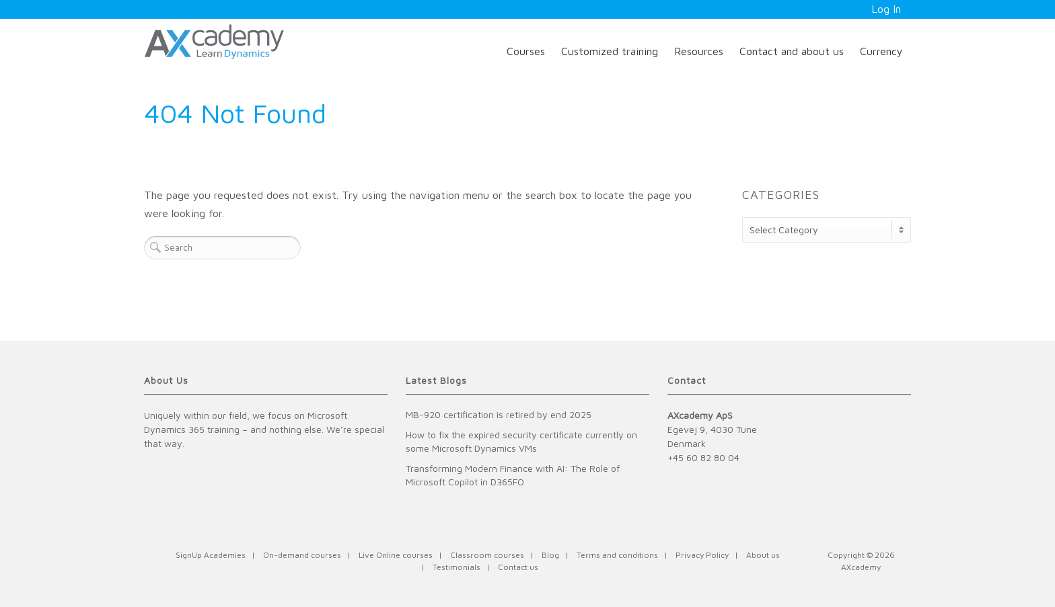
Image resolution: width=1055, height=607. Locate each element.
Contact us (518, 567)
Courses (526, 51)
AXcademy (861, 567)
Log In (886, 9)
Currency (881, 51)
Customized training (609, 51)
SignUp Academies (211, 555)
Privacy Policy (702, 555)
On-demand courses (302, 555)
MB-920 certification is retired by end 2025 (498, 414)
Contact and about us (791, 51)
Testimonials (456, 567)
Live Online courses (396, 555)
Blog (550, 555)
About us (763, 555)
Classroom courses (487, 555)
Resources (698, 51)
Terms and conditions (617, 555)
